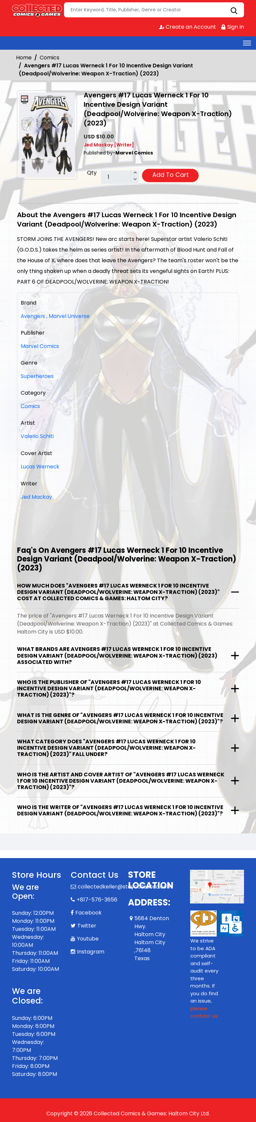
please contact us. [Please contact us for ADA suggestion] (204, 1011)
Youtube (88, 938)
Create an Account (187, 27)
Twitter (86, 924)
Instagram (90, 951)
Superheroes (37, 376)
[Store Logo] (37, 10)
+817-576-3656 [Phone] (97, 898)
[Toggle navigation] (247, 43)
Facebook (88, 911)
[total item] (120, 177)
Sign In (232, 27)
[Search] (154, 9)
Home (24, 57)
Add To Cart (170, 174)
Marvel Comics (40, 346)
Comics (49, 57)
